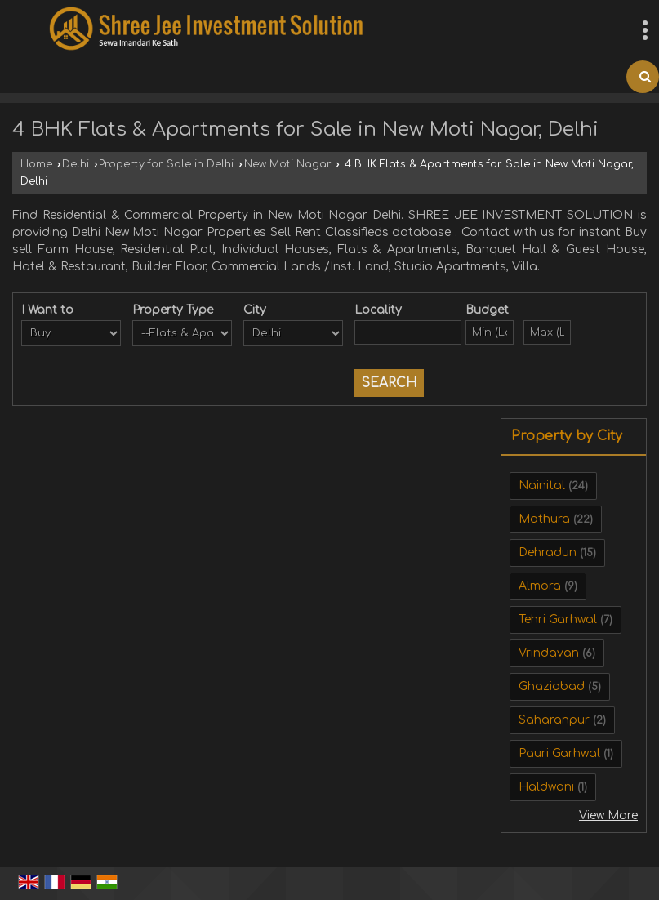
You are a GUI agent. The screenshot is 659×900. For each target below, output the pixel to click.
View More (608, 815)
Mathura (544, 519)
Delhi (75, 164)
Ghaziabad (552, 686)
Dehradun (548, 552)
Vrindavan (549, 653)
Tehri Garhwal (558, 619)
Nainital (542, 485)
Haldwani (546, 787)
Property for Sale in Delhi (166, 164)
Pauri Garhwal (559, 753)
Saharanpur (554, 720)
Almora (540, 586)
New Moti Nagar (288, 164)
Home (36, 164)
